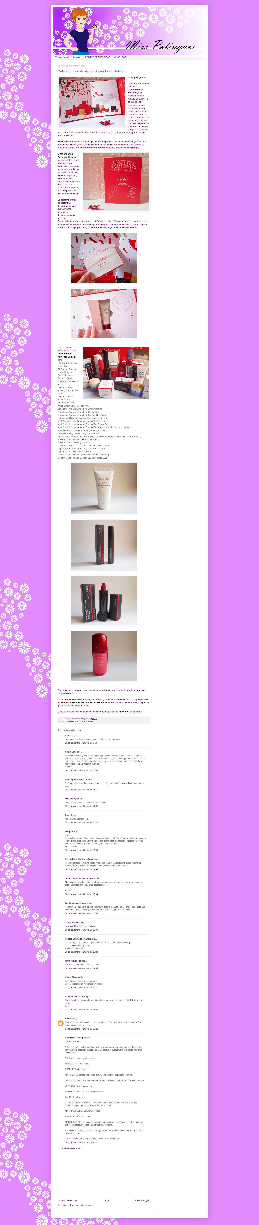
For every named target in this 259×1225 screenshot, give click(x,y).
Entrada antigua (142, 1200)
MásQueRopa (71, 799)
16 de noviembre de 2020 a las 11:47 (81, 790)
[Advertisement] (104, 1174)
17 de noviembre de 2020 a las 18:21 (81, 1029)
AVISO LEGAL (120, 57)
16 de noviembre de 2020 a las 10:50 (81, 770)
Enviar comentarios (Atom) (82, 1205)
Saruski (68, 735)
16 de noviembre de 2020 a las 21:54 (81, 968)
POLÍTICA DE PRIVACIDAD (97, 57)
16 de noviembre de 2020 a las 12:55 (81, 850)
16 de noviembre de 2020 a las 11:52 (81, 806)
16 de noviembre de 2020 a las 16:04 (81, 894)
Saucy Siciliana (72, 922)
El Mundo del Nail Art (75, 996)
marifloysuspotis (73, 961)
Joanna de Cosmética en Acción (80, 878)
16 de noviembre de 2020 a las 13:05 (81, 869)
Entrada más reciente (67, 1200)
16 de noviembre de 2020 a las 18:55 (81, 913)
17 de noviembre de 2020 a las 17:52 (81, 1009)
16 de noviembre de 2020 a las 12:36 (81, 823)
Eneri (67, 815)
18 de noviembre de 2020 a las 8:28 (81, 1142)
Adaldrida (69, 1018)
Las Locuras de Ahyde (75, 903)
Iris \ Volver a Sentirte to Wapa (79, 859)
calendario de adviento (76, 721)
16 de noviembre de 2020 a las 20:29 (81, 952)
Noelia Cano (70, 752)
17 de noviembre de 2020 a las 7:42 (81, 987)
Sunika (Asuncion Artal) (76, 779)
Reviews (89, 721)
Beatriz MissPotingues (79, 719)
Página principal (62, 57)
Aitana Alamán (72, 977)
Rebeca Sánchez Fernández (78, 939)
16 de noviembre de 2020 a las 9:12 (81, 743)
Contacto (77, 57)
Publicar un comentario (72, 1148)
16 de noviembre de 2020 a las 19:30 (81, 930)
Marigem (69, 832)
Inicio (106, 1200)
